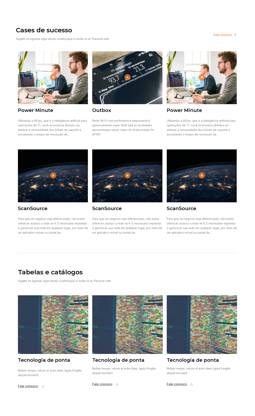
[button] (53, 77)
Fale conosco (28, 386)
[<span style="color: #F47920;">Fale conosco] (235, 34)
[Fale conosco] (42, 386)
